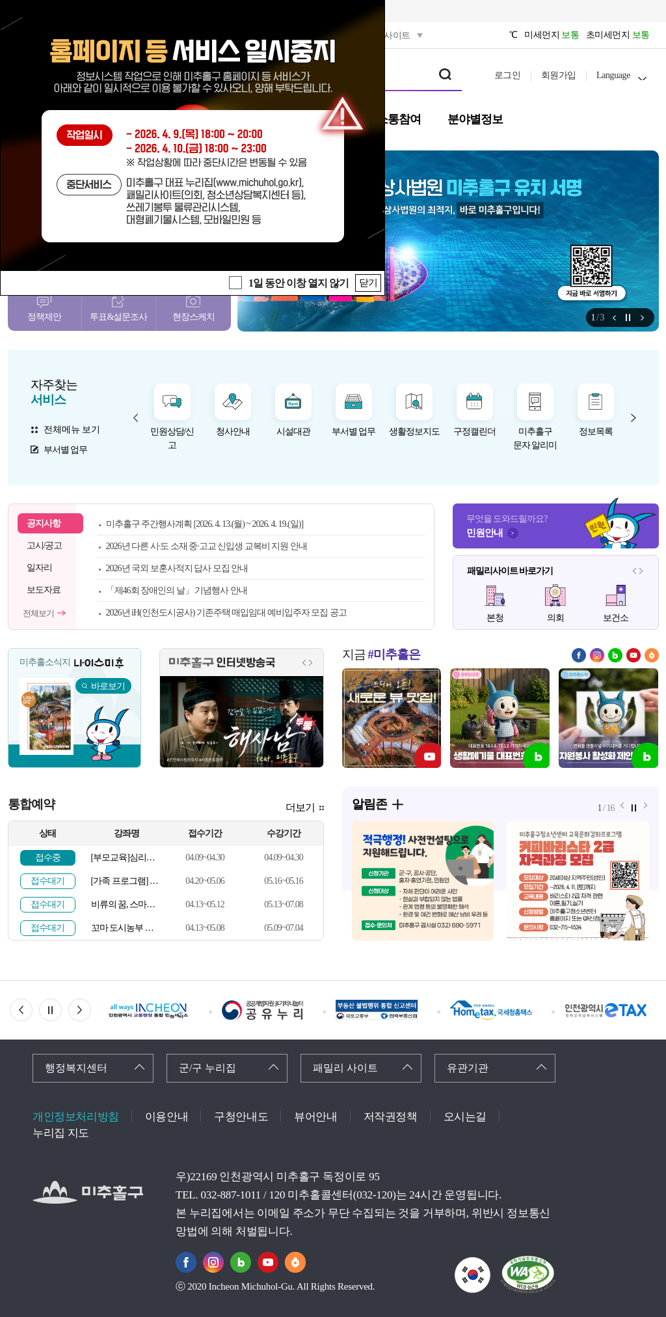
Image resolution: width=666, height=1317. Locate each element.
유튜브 (633, 655)
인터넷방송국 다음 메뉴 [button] (311, 662)
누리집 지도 (61, 1133)
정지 (628, 318)
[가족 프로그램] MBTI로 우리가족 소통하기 (126, 881)
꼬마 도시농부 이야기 (126, 928)
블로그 (615, 655)
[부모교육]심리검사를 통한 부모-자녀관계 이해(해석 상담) (126, 857)
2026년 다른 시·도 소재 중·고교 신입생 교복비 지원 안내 (206, 546)
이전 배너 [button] (32, 1010)
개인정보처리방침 (76, 1117)
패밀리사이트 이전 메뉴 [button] (635, 570)
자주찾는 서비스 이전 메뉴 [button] (136, 418)
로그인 (507, 75)
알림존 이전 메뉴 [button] (614, 317)
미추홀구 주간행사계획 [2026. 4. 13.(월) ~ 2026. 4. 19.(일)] (205, 524)
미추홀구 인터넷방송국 (222, 662)
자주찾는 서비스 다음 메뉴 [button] (633, 418)
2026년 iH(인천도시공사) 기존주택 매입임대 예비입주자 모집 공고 (226, 612)
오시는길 (465, 1117)
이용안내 (166, 1117)
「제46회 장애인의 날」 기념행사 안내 (176, 590)
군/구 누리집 (207, 1067)
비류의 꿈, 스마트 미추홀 (126, 904)
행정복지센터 (76, 1067)
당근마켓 (652, 655)
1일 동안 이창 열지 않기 (298, 283)
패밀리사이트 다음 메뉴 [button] (641, 570)
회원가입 (558, 75)
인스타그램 (597, 655)
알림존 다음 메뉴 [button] (642, 317)
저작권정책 (391, 1117)
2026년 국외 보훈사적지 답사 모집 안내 (177, 568)
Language (613, 75)
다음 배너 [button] (90, 1010)
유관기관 (467, 1067)
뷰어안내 (315, 1117)
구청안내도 (241, 1117)
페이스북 (579, 655)
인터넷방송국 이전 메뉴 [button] (304, 662)
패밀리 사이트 (345, 1067)
